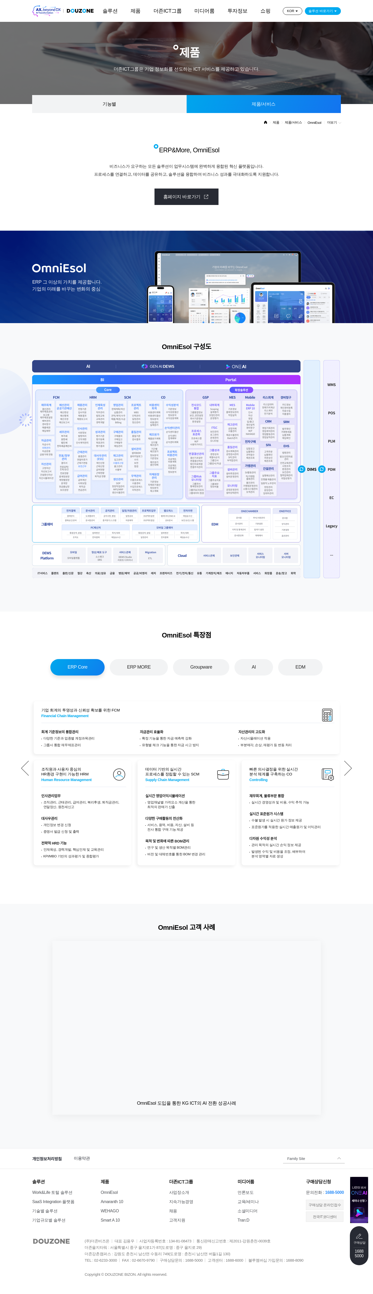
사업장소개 (179, 1192)
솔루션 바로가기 (320, 11)
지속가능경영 (181, 1201)
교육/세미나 (248, 1201)
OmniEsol (109, 1192)
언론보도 (245, 1192)
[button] (25, 768)
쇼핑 (265, 11)
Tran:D (243, 1220)
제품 (136, 11)
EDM (300, 667)
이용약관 (82, 1158)
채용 (173, 1211)
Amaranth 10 (112, 1201)
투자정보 (238, 11)
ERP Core (77, 667)
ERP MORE (139, 667)
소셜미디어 (248, 1211)
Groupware (201, 667)
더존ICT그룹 (167, 11)
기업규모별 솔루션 (48, 1220)
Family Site (296, 1158)
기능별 (109, 104)
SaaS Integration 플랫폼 (53, 1201)
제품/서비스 (264, 104)
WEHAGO (110, 1211)
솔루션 (110, 11)
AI (254, 667)
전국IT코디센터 (325, 1217)
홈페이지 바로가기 (186, 196)
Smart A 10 (110, 1220)
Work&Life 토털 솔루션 (52, 1192)
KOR (290, 11)
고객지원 (177, 1220)
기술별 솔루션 (44, 1211)
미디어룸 (204, 11)
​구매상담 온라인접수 (324, 1205)
